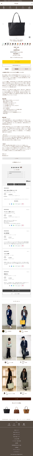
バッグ (20, 419)
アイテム (10, 7)
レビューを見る (20, 52)
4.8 (21, 167)
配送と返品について (5, 155)
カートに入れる (16, 62)
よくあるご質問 (16, 438)
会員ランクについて (16, 434)
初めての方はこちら (16, 432)
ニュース (23, 7)
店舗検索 (29, 7)
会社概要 (16, 443)
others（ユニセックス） (12, 419)
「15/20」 (5, 110)
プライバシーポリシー (16, 449)
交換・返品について (16, 436)
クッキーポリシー (16, 451)
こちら (22, 57)
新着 (3, 7)
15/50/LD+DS (28, 419)
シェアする (16, 158)
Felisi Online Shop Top (5, 419)
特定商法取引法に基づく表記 (16, 445)
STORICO (15, 112)
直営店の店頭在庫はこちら (16, 65)
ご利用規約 (16, 447)
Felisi (16, 48)
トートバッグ (24, 419)
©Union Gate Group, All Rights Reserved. (16, 454)
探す (16, 7)
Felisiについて (16, 430)
